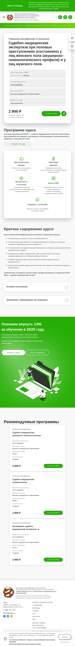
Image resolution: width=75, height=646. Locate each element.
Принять (65, 637)
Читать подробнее (37, 353)
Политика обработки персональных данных (25, 644)
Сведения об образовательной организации (41, 25)
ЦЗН (33, 614)
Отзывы (35, 611)
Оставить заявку (51, 113)
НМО (34, 619)
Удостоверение (17, 85)
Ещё (69, 25)
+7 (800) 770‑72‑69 (9, 610)
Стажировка (37, 605)
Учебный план (18, 144)
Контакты (62, 25)
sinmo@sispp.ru (9, 613)
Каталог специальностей (14, 25)
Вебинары (36, 608)
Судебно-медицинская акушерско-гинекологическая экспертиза (26, 435)
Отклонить (64, 642)
